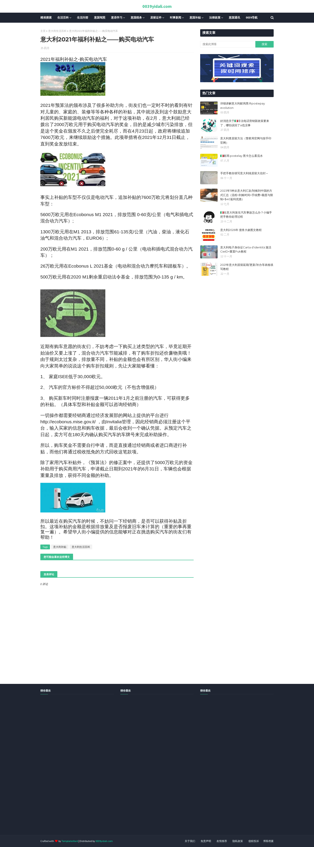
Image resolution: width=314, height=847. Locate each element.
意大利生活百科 (57, 30)
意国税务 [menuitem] (136, 17)
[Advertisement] (131, 769)
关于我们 (190, 841)
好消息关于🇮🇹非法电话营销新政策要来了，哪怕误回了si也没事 (244, 123)
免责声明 (206, 841)
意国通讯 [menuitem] (234, 17)
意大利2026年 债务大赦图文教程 (241, 230)
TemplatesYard (69, 841)
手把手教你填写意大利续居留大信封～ (244, 173)
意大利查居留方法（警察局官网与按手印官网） (245, 140)
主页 (43, 30)
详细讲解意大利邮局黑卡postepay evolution (242, 105)
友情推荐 (222, 841)
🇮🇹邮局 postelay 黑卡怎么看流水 (241, 155)
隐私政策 (237, 841)
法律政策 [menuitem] (214, 17)
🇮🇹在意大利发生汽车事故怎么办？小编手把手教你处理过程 (246, 215)
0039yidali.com (157, 6)
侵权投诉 (253, 841)
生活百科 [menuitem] (63, 17)
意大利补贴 (59, 546)
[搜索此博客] (227, 44)
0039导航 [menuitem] (252, 17)
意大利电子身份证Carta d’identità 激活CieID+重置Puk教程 (245, 249)
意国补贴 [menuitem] (195, 17)
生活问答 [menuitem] (82, 17)
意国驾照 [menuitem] (99, 17)
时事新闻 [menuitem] (175, 17)
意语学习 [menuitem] (116, 17)
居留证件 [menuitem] (156, 17)
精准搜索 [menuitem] (46, 17)
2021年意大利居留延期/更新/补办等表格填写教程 (246, 267)
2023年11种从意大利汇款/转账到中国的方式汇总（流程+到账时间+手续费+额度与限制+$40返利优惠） (246, 195)
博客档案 (268, 841)
